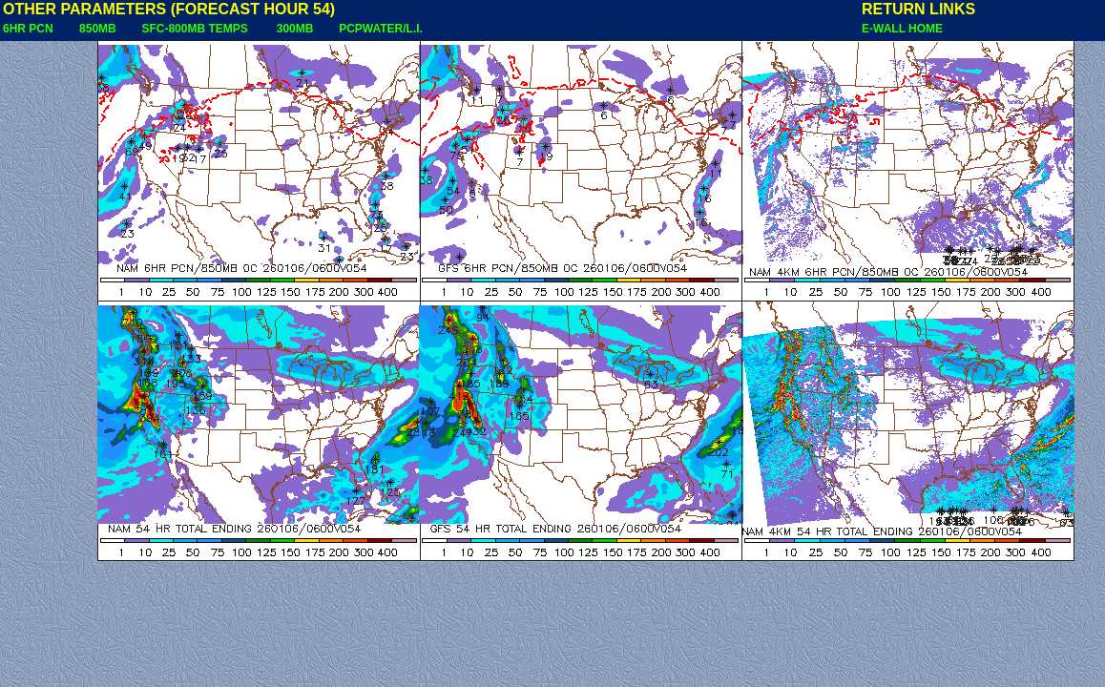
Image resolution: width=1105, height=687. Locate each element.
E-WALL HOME (902, 28)
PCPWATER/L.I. (381, 28)
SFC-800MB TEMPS (194, 28)
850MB (97, 28)
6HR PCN (28, 28)
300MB (295, 28)
